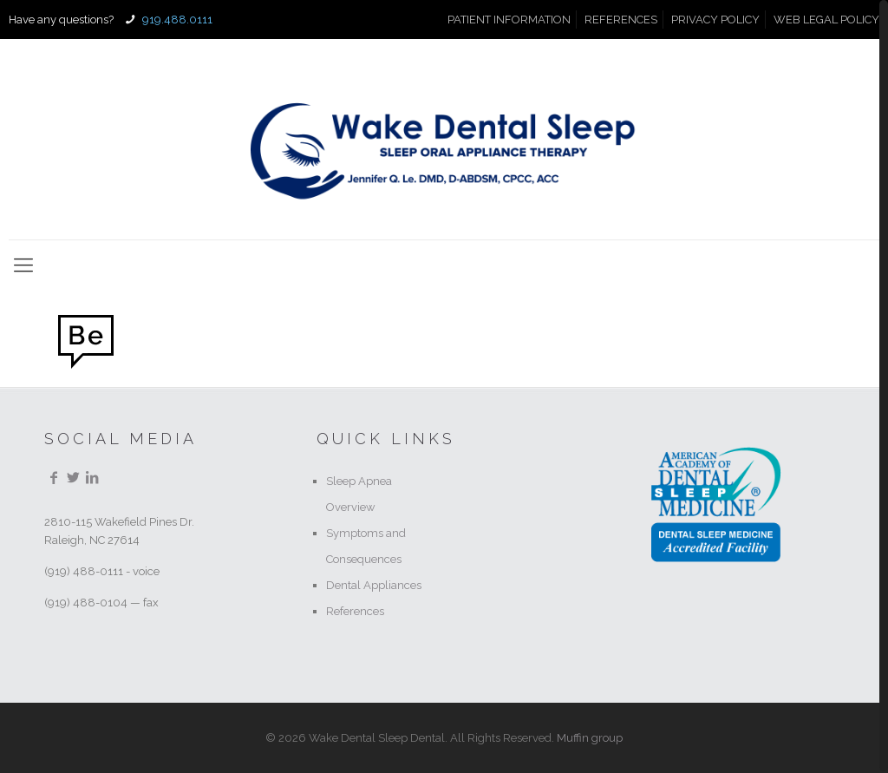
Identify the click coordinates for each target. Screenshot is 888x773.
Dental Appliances (373, 585)
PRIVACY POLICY (715, 19)
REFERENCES (620, 19)
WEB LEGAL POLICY (826, 19)
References (355, 611)
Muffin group (590, 737)
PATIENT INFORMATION (509, 19)
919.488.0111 (176, 19)
